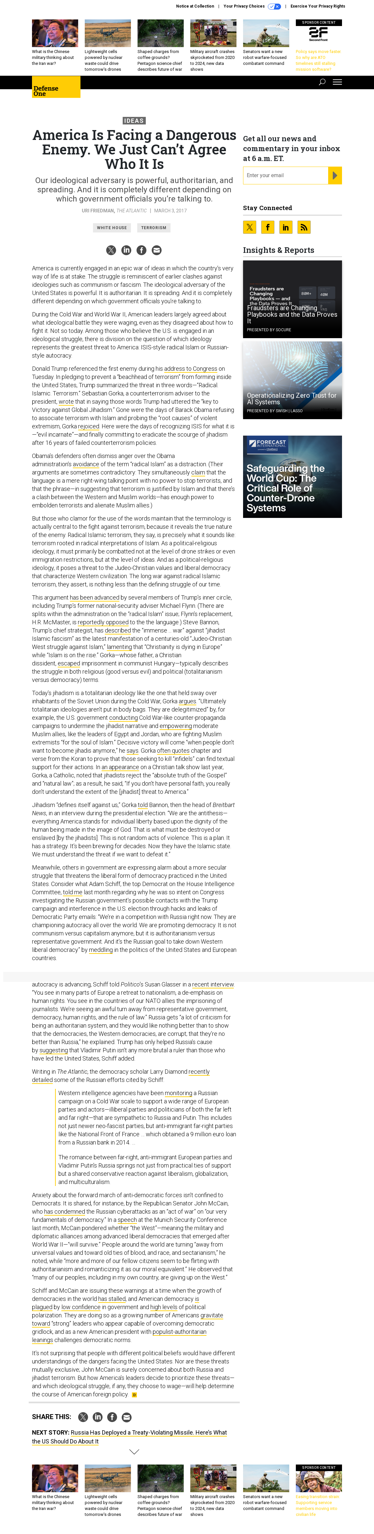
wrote (66, 401)
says (133, 750)
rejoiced (88, 426)
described (118, 630)
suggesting (54, 1050)
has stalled (112, 1298)
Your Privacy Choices (252, 7)
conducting (123, 717)
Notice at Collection (195, 6)
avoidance (86, 464)
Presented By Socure (269, 330)
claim (198, 472)
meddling (101, 949)
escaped (69, 663)
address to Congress (190, 368)
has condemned (64, 1211)
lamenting (119, 646)
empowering (176, 725)
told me (72, 892)
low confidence (81, 1307)
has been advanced (94, 597)
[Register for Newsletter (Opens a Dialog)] (335, 175)
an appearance (120, 767)
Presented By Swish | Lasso (275, 411)
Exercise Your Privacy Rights (318, 6)
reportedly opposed (103, 622)
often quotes (173, 750)
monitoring (178, 1093)
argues (187, 701)
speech (127, 1219)
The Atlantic (131, 210)
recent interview (213, 984)
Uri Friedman (98, 210)
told (143, 804)
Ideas (134, 120)
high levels (163, 1307)
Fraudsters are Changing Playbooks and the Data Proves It (292, 314)
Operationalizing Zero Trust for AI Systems (292, 398)
